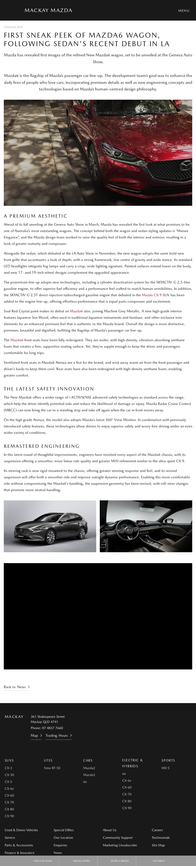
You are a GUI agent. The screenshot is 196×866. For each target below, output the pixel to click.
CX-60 (9, 795)
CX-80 (9, 809)
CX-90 (9, 816)
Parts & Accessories (19, 845)
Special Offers (64, 830)
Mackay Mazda (48, 10)
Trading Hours (57, 735)
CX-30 (9, 775)
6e (85, 782)
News (58, 853)
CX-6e (9, 788)
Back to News (15, 687)
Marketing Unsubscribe (120, 845)
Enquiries (60, 845)
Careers (157, 830)
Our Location (63, 837)
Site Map (158, 845)
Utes (48, 760)
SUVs (9, 760)
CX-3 (8, 768)
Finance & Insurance (19, 853)
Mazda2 (89, 768)
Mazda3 (89, 775)
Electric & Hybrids (132, 763)
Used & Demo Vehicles (21, 830)
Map (34, 735)
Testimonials (161, 837)
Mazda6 (76, 311)
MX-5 (165, 768)
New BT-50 (52, 768)
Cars (88, 760)
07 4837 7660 (52, 728)
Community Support (118, 837)
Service (10, 837)
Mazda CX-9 (152, 295)
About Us (110, 830)
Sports (168, 760)
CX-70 (9, 802)
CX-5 (8, 782)
